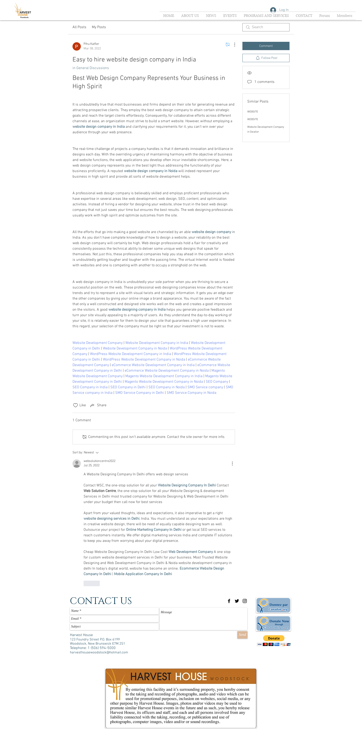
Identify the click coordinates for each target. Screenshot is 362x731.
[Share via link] (98, 405)
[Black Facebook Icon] (229, 601)
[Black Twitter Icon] (237, 601)
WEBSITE (252, 111)
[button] (274, 640)
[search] (266, 27)
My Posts (99, 27)
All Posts (79, 27)
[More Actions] (232, 44)
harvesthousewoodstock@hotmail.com (99, 652)
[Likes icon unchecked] (75, 405)
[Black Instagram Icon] (244, 601)
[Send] (242, 635)
